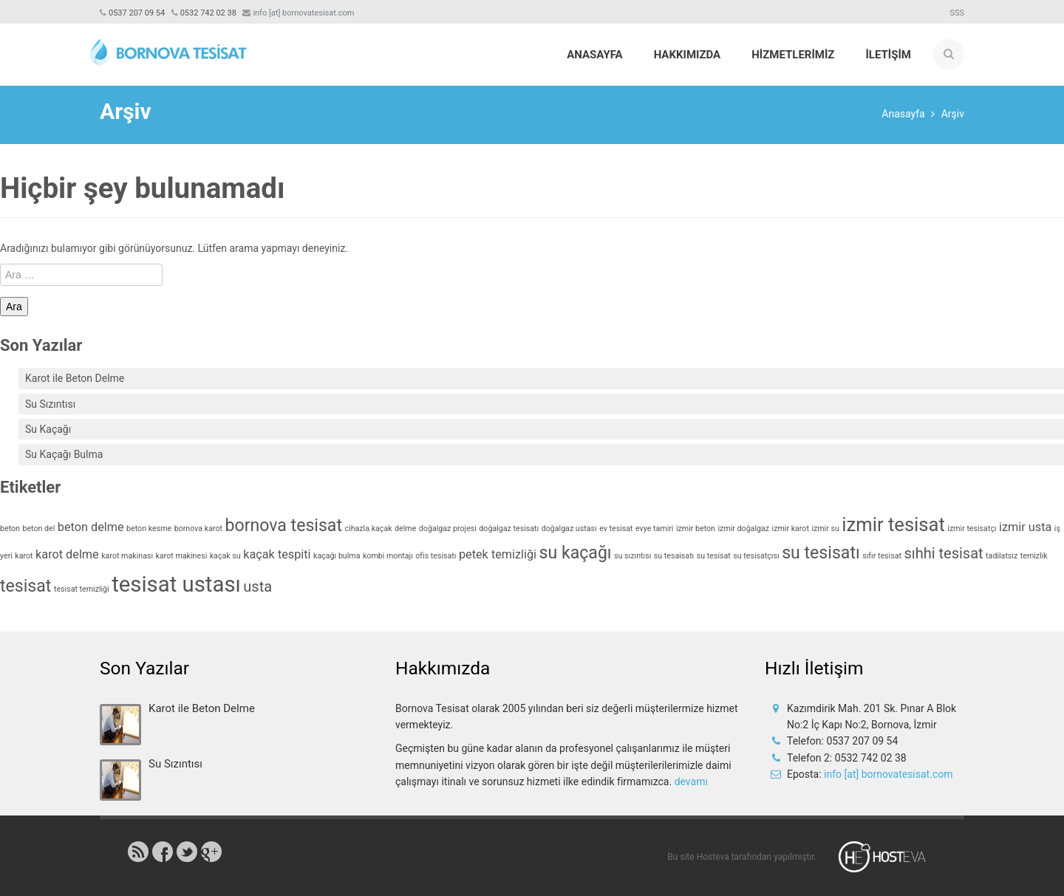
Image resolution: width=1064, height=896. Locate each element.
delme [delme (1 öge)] (405, 528)
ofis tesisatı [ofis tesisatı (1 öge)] (435, 556)
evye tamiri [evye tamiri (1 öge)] (654, 528)
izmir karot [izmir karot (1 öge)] (790, 528)
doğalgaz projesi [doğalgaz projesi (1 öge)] (448, 528)
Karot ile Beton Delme (74, 378)
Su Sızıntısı (50, 404)
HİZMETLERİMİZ (792, 54)
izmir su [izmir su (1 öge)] (825, 528)
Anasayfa (594, 54)
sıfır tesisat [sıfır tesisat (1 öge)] (881, 556)
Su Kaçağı (48, 429)
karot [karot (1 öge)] (24, 556)
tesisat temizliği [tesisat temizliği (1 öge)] (81, 589)
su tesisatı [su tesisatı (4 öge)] (821, 553)
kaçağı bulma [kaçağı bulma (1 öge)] (336, 556)
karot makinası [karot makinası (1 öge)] (127, 556)
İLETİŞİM (888, 54)
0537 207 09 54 (137, 13)
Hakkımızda (687, 54)
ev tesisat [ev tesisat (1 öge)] (615, 528)
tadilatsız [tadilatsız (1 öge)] (1001, 556)
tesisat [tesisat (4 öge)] (25, 586)
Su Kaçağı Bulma (64, 454)
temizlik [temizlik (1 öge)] (1034, 556)
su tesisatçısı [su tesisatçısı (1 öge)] (756, 556)
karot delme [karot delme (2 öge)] (67, 554)
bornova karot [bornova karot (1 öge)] (198, 528)
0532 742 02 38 (208, 13)
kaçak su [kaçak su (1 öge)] (225, 556)
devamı (691, 781)
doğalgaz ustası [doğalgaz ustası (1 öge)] (569, 528)
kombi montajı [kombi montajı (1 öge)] (388, 556)
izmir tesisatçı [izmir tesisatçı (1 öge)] (971, 528)
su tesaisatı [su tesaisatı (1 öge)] (674, 556)
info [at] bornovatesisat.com (888, 774)
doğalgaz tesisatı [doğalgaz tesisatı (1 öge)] (509, 528)
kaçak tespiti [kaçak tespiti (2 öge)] (276, 554)
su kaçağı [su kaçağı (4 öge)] (575, 553)
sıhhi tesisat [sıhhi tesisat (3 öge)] (943, 553)
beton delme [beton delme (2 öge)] (91, 527)
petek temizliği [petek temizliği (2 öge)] (497, 554)
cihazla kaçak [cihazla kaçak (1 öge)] (368, 528)
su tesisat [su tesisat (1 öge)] (714, 556)
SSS (956, 13)
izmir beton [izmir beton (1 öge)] (695, 528)
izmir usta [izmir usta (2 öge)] (1025, 527)
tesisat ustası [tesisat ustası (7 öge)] (176, 584)
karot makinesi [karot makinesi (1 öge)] (182, 556)
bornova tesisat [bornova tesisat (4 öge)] (284, 526)
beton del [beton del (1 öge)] (38, 528)
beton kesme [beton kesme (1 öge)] (148, 528)
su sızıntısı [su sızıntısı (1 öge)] (632, 556)
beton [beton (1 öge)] (10, 528)
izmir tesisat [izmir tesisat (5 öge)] (893, 524)
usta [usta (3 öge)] (257, 586)
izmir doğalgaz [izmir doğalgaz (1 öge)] (743, 528)
